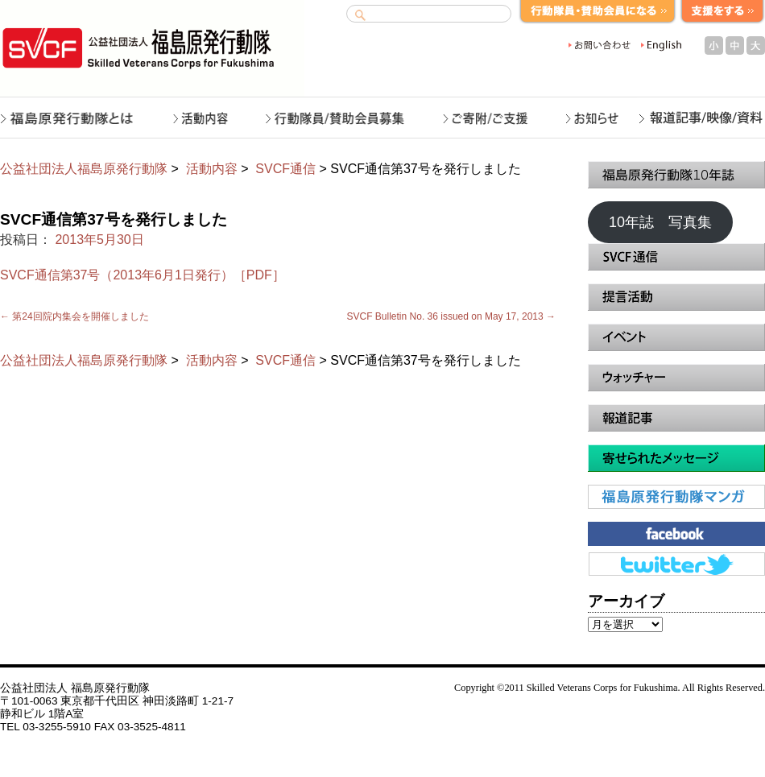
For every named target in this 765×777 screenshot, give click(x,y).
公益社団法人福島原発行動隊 (83, 169)
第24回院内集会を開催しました (74, 316)
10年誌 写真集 (660, 222)
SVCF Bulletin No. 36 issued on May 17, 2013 (451, 316)
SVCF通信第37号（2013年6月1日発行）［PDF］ (142, 275)
